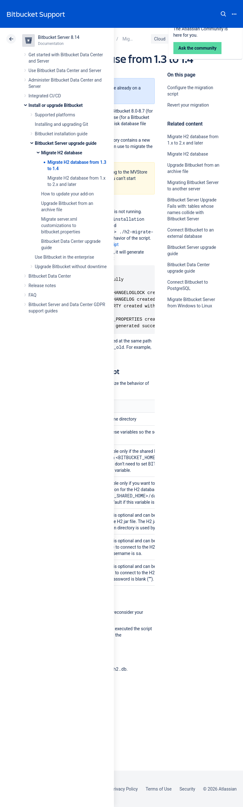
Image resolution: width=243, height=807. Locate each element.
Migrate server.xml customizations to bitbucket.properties (60, 225)
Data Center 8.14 (193, 39)
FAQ (32, 295)
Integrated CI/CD (44, 95)
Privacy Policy (124, 789)
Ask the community (189, 368)
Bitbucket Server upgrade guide (66, 143)
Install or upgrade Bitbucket (55, 105)
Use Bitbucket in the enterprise (64, 257)
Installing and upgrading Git (61, 124)
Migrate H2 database (61, 152)
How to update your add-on (67, 193)
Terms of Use (158, 789)
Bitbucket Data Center (49, 276)
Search (223, 14)
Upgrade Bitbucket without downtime (71, 266)
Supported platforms (55, 114)
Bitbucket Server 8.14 (58, 37)
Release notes (42, 285)
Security (187, 789)
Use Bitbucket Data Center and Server (64, 70)
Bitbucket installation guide (61, 133)
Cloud (159, 38)
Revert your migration (188, 105)
